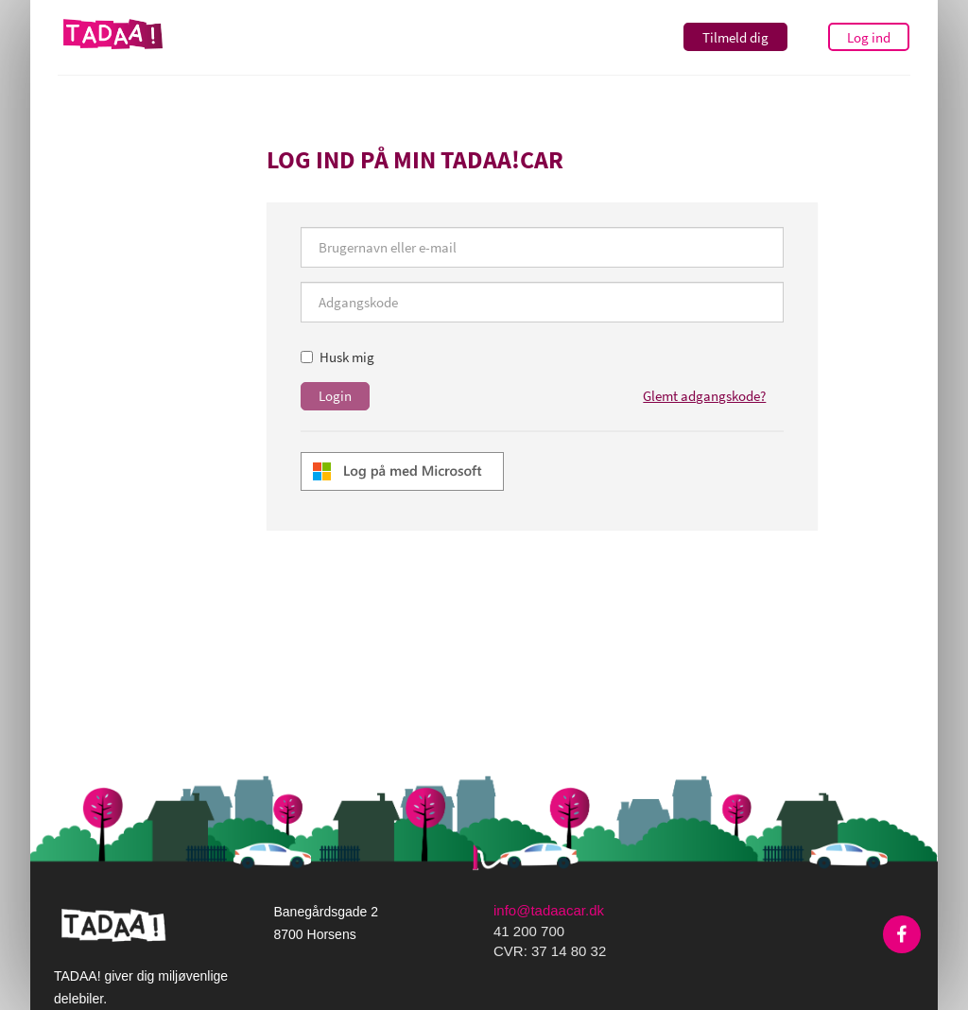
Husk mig (337, 357)
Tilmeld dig (735, 37)
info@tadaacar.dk (548, 910)
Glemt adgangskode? (704, 396)
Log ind (868, 37)
